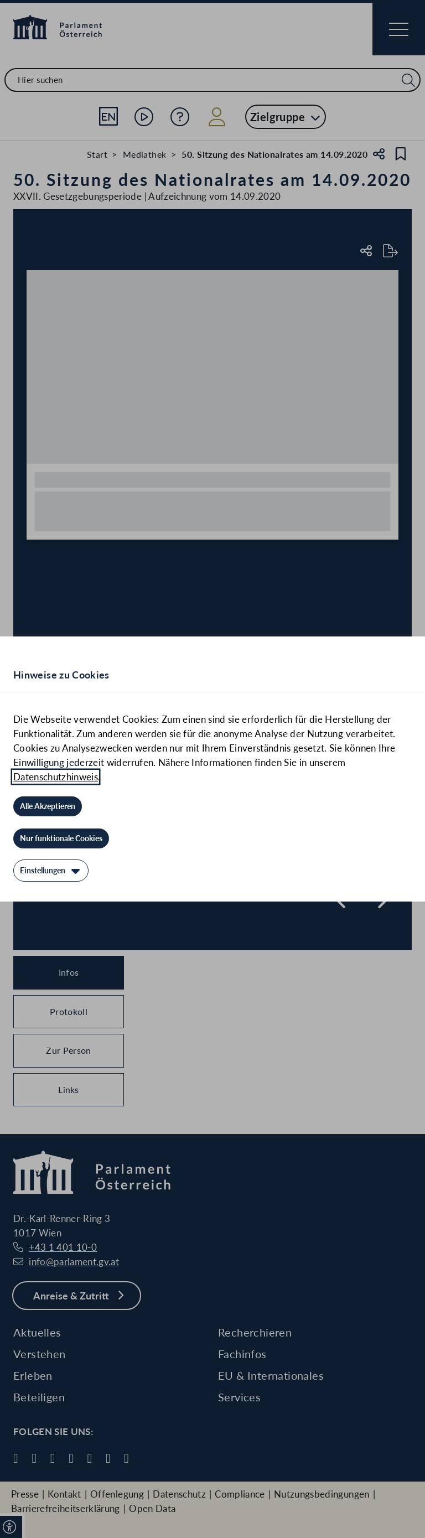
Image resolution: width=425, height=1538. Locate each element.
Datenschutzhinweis (55, 777)
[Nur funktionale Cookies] (61, 838)
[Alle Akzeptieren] (47, 806)
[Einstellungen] (51, 870)
